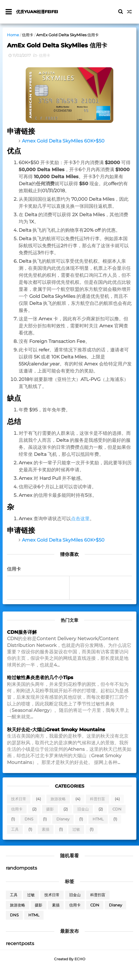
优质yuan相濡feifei (37, 11)
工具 (15, 829)
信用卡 (27, 34)
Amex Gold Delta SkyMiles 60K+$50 (63, 141)
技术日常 (18, 799)
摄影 (50, 809)
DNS (29, 819)
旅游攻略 (58, 799)
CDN (116, 809)
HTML (98, 819)
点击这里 (80, 519)
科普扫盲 (97, 799)
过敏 (76, 829)
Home (13, 34)
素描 (45, 829)
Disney (63, 819)
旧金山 (83, 809)
